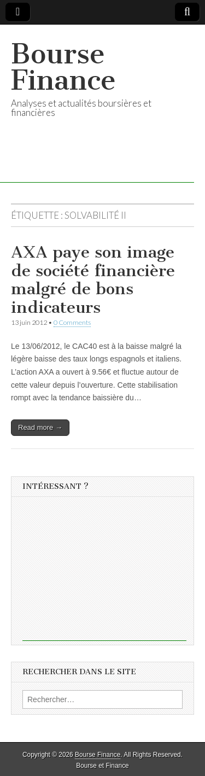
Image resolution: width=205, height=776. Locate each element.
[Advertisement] (104, 572)
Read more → (40, 427)
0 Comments (72, 322)
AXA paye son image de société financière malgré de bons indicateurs (93, 279)
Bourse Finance (63, 67)
